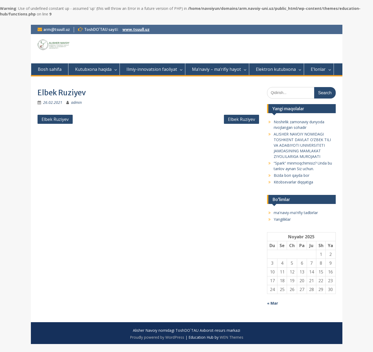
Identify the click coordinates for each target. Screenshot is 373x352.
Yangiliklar (282, 219)
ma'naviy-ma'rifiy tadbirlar (296, 212)
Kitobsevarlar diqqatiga (293, 182)
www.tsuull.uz (136, 29)
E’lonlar (318, 69)
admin (76, 102)
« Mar (272, 303)
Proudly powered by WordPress (157, 337)
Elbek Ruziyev (55, 119)
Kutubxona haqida (93, 69)
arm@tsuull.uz (56, 29)
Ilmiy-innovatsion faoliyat (151, 69)
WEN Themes (231, 337)
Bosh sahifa (50, 69)
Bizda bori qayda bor (291, 175)
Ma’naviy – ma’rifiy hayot (216, 69)
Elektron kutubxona (276, 69)
